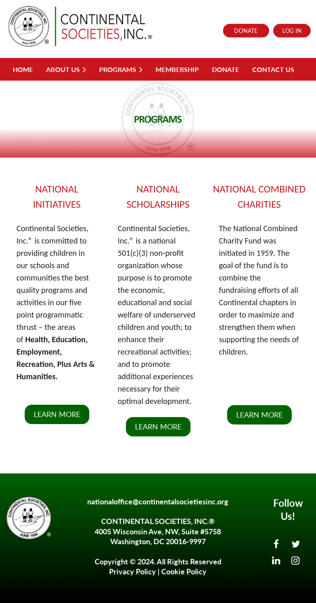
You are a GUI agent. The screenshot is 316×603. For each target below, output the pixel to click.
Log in (292, 30)
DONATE (246, 30)
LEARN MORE (57, 414)
